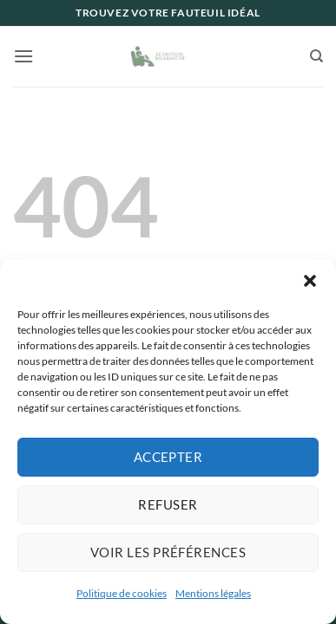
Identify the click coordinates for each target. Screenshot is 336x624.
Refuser (167, 504)
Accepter (168, 457)
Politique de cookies (121, 593)
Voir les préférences (168, 552)
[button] (310, 280)
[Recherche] (316, 56)
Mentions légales (213, 593)
